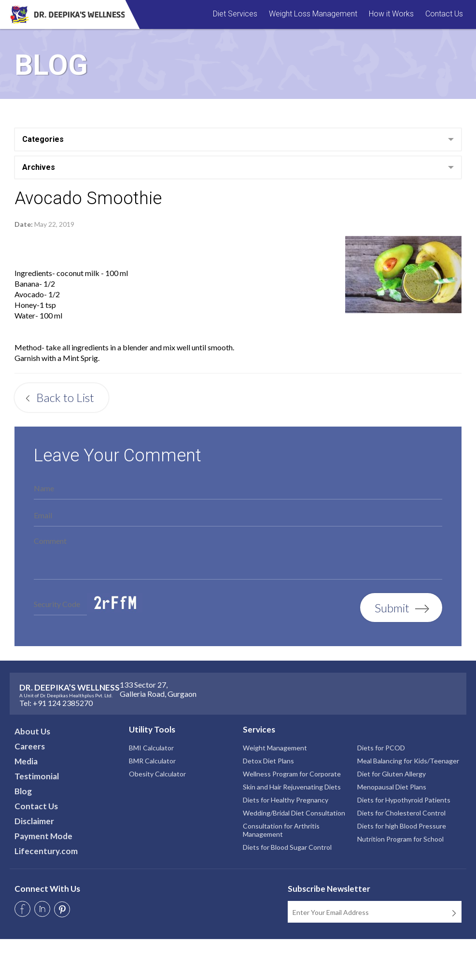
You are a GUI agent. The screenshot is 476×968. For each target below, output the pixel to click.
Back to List (61, 397)
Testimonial (36, 776)
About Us (32, 731)
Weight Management (275, 748)
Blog (23, 791)
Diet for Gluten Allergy (391, 774)
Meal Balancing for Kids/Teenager (408, 761)
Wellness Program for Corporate (292, 774)
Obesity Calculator (157, 774)
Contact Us (444, 13)
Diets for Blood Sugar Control (287, 847)
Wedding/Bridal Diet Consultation (294, 813)
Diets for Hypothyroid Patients (403, 800)
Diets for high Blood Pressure (401, 826)
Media (26, 761)
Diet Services (235, 13)
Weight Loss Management (313, 13)
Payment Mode (43, 836)
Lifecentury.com (46, 851)
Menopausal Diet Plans (391, 787)
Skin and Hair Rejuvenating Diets (292, 787)
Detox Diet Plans (268, 761)
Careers (29, 746)
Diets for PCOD (381, 748)
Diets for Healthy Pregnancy (285, 800)
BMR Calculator (152, 761)
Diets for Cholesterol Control (401, 813)
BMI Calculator (151, 748)
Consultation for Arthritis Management (281, 830)
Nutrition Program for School (400, 839)
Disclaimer (34, 821)
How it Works (391, 13)
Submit (401, 608)
